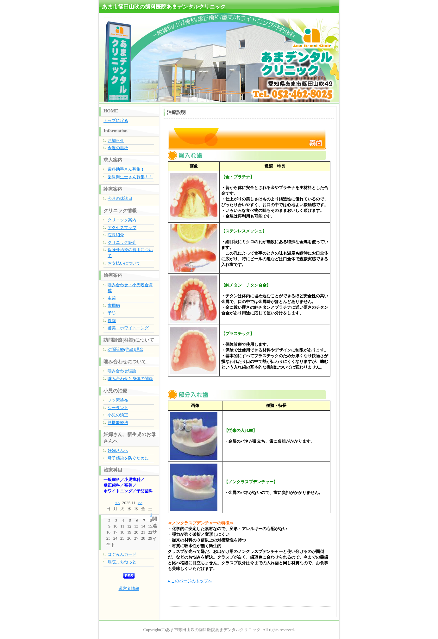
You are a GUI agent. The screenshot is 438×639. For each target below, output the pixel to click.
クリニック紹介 (122, 242)
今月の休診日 (120, 198)
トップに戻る (115, 120)
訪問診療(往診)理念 (125, 349)
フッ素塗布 (118, 400)
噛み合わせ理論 (122, 371)
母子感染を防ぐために (128, 458)
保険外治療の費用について (130, 252)
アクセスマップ (122, 227)
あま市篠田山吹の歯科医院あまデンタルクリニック (164, 7)
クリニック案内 (122, 220)
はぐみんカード (122, 554)
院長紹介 (116, 234)
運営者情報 (129, 588)
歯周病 (114, 305)
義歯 (112, 320)
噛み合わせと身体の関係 (130, 378)
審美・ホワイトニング (128, 328)
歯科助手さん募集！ (126, 169)
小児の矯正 (118, 415)
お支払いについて (124, 263)
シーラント (118, 407)
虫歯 (112, 298)
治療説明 (176, 112)
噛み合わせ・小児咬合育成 (130, 287)
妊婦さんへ (118, 450)
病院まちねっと (122, 562)
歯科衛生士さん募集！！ (130, 176)
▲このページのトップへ (189, 581)
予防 (112, 313)
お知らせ (116, 140)
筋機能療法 (118, 422)
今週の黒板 (118, 147)
